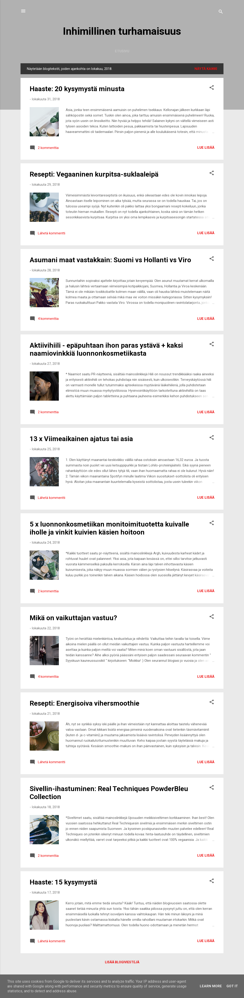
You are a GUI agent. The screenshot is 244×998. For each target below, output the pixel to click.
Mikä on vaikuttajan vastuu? (73, 618)
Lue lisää (205, 148)
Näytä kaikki (206, 69)
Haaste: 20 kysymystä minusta (77, 89)
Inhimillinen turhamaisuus (122, 31)
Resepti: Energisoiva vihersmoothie (84, 703)
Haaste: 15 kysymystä (63, 882)
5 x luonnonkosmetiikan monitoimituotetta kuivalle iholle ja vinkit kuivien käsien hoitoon (109, 528)
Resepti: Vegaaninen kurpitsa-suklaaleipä (94, 174)
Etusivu (122, 51)
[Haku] (220, 12)
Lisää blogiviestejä (122, 962)
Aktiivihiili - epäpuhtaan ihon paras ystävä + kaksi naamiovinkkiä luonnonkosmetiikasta (106, 349)
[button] (211, 88)
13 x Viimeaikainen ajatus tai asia (81, 439)
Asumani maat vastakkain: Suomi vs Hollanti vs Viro (110, 260)
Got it (232, 986)
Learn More (211, 986)
